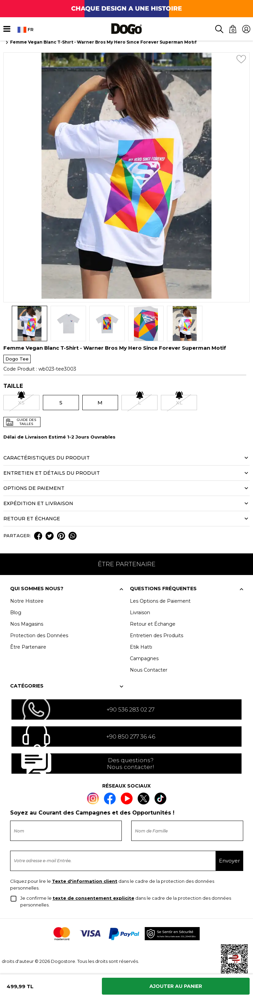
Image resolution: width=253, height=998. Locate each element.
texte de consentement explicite (93, 898)
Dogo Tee (17, 358)
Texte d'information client (84, 881)
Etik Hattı (141, 647)
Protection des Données (39, 635)
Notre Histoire (27, 601)
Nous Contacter (148, 670)
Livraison (140, 612)
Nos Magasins (26, 624)
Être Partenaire (28, 647)
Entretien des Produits (156, 635)
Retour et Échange (152, 624)
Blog (15, 612)
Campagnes (144, 658)
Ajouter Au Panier (175, 986)
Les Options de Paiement (160, 601)
